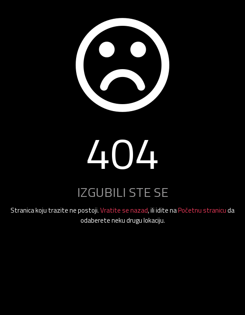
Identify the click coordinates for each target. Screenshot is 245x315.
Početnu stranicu (202, 210)
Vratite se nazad (124, 210)
